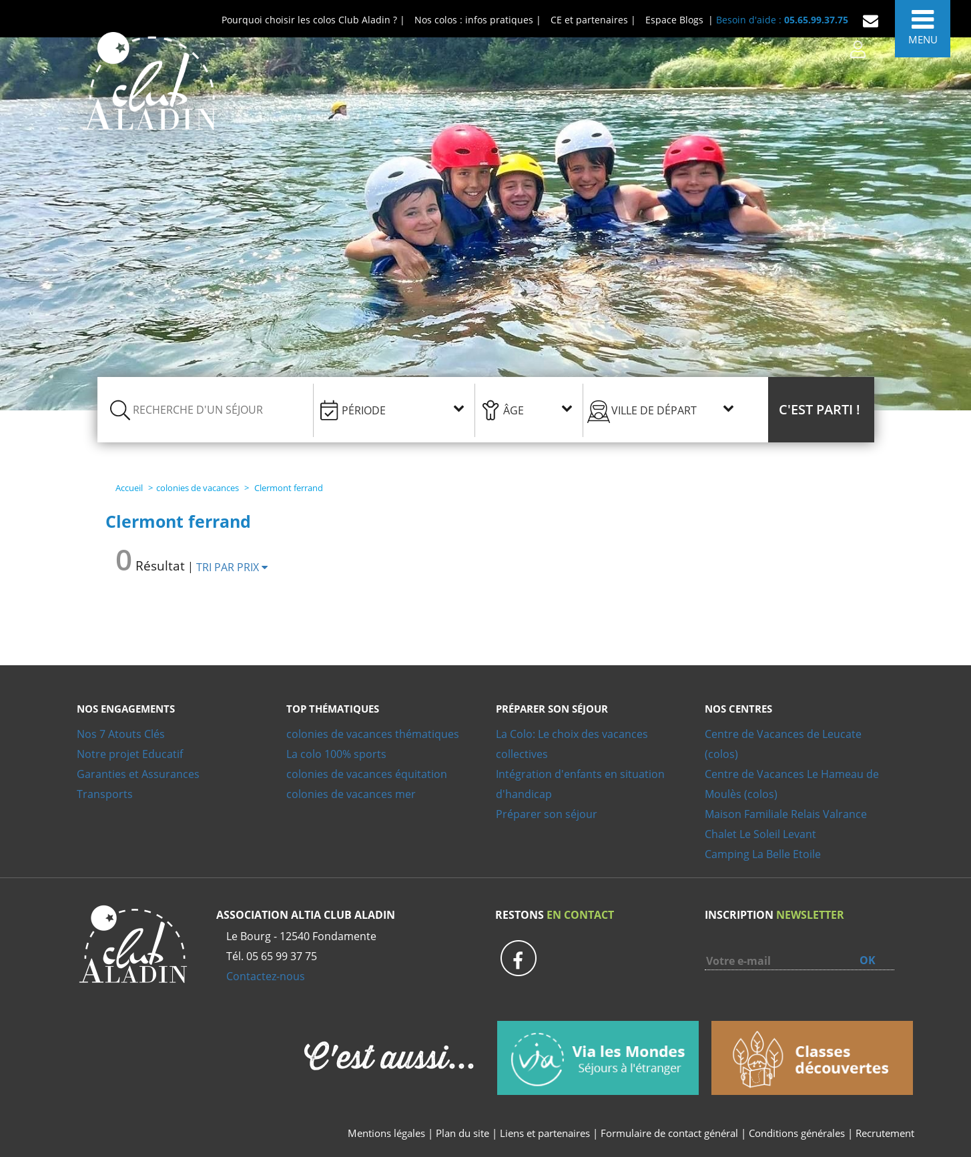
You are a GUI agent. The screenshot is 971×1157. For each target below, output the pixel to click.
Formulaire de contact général (669, 1133)
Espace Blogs (674, 19)
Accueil (129, 488)
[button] (821, 409)
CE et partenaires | (593, 19)
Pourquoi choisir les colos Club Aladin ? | (313, 19)
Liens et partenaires (546, 1133)
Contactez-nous (265, 976)
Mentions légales (386, 1133)
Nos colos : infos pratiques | (477, 19)
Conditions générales (797, 1133)
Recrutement (885, 1133)
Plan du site (462, 1133)
